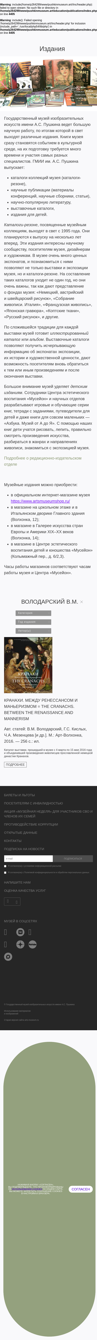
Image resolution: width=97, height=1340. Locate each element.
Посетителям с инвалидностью (33, 803)
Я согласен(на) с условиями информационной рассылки (34, 866)
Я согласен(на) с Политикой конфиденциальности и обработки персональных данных (48, 872)
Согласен (81, 1189)
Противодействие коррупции (31, 824)
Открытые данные (20, 832)
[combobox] (33, 613)
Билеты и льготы (19, 795)
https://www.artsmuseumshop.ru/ (40, 501)
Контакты (13, 841)
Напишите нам (17, 882)
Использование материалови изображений (17, 1012)
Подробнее (15, 764)
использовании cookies (27, 1189)
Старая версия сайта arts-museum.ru (21, 1020)
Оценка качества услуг (25, 890)
